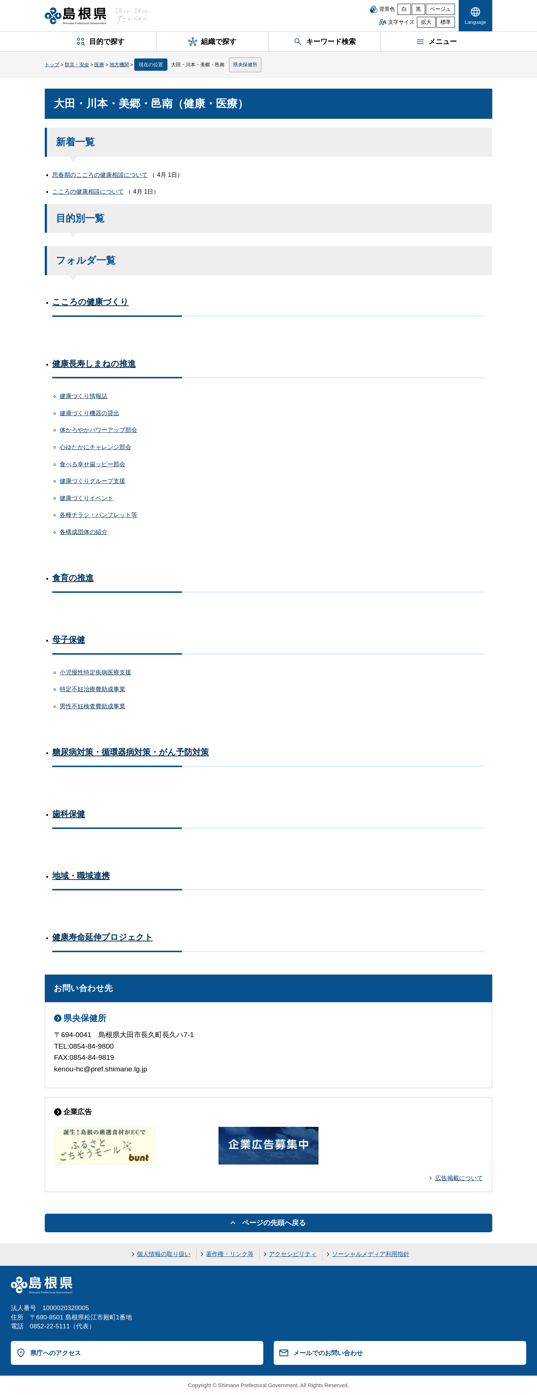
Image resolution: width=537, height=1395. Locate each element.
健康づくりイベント (86, 498)
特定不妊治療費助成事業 (92, 689)
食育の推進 (73, 577)
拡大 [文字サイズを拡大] (426, 22)
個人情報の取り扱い (164, 1254)
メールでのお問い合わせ (328, 1353)
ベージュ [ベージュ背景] (440, 9)
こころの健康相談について (88, 191)
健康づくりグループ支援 (92, 481)
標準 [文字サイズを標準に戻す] (445, 22)
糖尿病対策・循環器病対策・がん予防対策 (130, 752)
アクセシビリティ (293, 1254)
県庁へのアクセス (55, 1353)
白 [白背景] (404, 9)
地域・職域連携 (81, 875)
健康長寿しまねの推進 (94, 363)
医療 (99, 64)
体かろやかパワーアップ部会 (98, 430)
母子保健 (68, 639)
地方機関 (119, 64)
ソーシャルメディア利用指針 (370, 1254)
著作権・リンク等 (230, 1254)
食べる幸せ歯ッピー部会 (92, 464)
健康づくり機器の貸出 (89, 413)
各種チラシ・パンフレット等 (98, 515)
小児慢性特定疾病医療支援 (95, 672)
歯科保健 (68, 814)
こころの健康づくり (90, 301)
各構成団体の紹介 (83, 532)
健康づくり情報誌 (83, 396)
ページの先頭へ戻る (274, 1223)
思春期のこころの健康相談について (100, 175)
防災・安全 (77, 64)
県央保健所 (245, 64)
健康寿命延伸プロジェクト (102, 937)
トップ (52, 64)
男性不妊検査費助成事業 (92, 706)
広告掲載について (459, 1178)
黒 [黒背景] (418, 9)
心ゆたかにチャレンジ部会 (95, 447)
